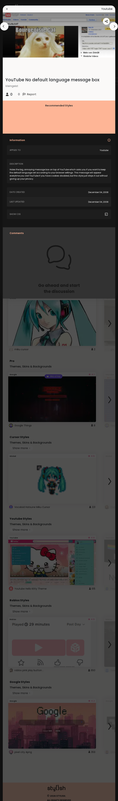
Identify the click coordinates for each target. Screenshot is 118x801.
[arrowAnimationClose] (4, 26)
